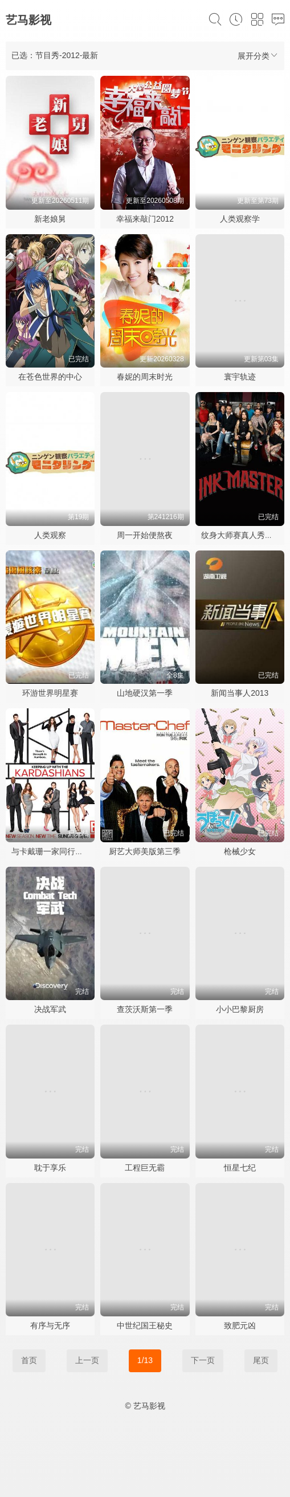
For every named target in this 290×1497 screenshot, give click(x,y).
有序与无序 (50, 1325)
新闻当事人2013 (239, 692)
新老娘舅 (50, 218)
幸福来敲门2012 (145, 218)
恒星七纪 (240, 1167)
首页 (29, 1360)
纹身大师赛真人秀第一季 (245, 535)
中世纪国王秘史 (145, 1325)
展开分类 (258, 55)
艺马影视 (28, 20)
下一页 (203, 1360)
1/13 (145, 1360)
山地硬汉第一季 (145, 692)
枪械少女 (240, 851)
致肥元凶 (240, 1325)
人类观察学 (240, 218)
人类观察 (50, 535)
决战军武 (50, 1009)
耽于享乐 (50, 1167)
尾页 (261, 1360)
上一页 (87, 1360)
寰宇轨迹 (240, 376)
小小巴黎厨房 (240, 1009)
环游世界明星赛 (50, 692)
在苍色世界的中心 (50, 376)
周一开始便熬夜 (145, 535)
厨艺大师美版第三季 (145, 851)
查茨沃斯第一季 (145, 1009)
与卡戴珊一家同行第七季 (55, 851)
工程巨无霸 (145, 1167)
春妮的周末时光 (145, 376)
